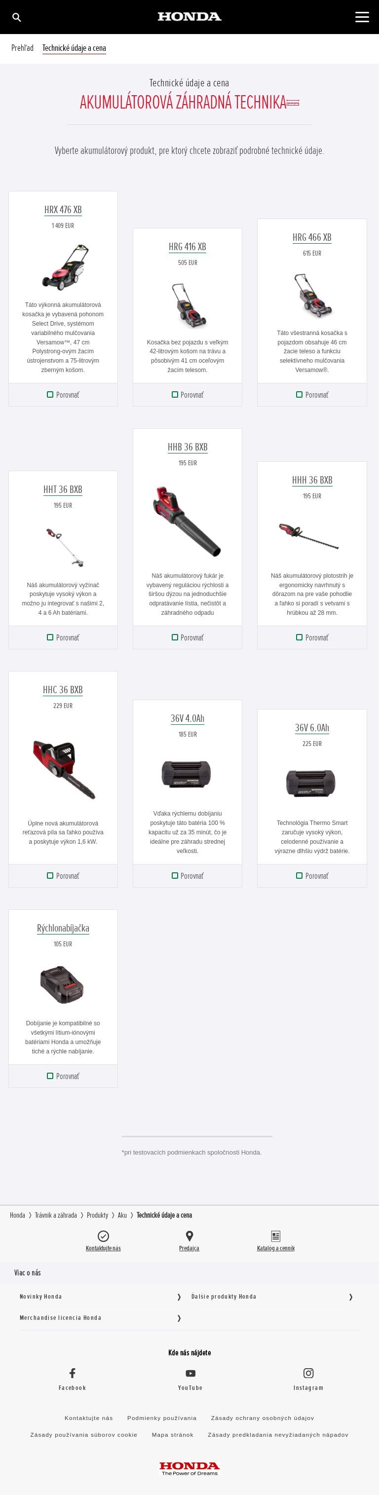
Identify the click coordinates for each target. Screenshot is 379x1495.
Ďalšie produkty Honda (224, 1296)
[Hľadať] (16, 17)
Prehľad (22, 48)
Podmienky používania (162, 1418)
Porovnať (67, 394)
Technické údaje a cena (74, 48)
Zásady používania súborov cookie (84, 1434)
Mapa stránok (173, 1434)
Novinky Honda (41, 1296)
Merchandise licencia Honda (61, 1317)
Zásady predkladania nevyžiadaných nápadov (278, 1434)
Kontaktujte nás (89, 1418)
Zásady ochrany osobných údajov (262, 1418)
